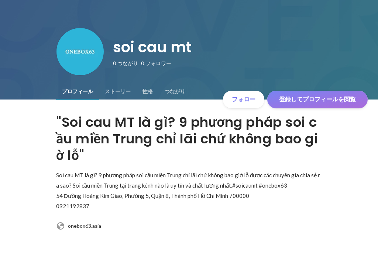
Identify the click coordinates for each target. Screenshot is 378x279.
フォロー (243, 99)
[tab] (77, 91)
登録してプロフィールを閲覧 (317, 99)
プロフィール (77, 91)
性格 (147, 91)
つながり (175, 91)
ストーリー (118, 91)
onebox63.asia (78, 226)
